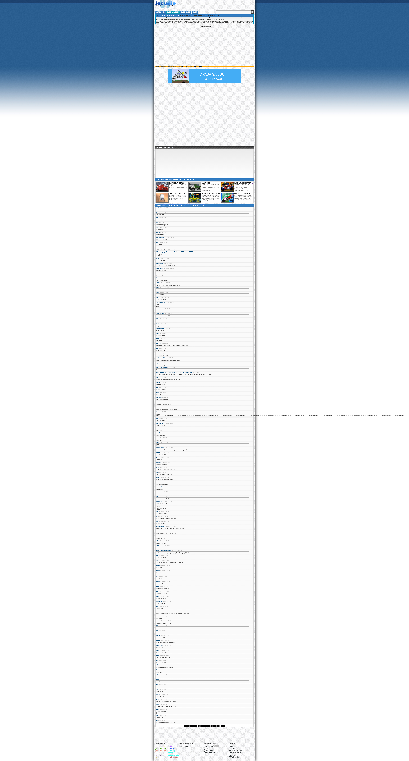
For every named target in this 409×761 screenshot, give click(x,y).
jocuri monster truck (161, 748)
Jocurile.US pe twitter (216, 746)
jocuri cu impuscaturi (174, 755)
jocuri (195, 12)
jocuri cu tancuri (161, 746)
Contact (232, 748)
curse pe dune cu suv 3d (177, 194)
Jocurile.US (208, 746)
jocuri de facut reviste (161, 751)
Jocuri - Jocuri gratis (160, 66)
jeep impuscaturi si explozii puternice (214, 194)
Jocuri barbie (184, 746)
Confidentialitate (235, 753)
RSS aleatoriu (234, 757)
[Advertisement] (204, 41)
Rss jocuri (232, 755)
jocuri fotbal (172, 748)
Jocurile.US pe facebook (218, 746)
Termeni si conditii (235, 751)
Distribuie (243, 18)
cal (156, 757)
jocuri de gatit (173, 751)
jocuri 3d (171, 746)
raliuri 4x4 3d (206, 183)
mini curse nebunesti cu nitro (244, 194)
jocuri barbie (185, 12)
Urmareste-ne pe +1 (214, 746)
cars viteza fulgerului (176, 183)
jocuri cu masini (172, 12)
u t (156, 753)
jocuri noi (158, 755)
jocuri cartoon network (174, 757)
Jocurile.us (160, 12)
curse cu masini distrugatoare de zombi (247, 183)
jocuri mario (172, 753)
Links (231, 746)
